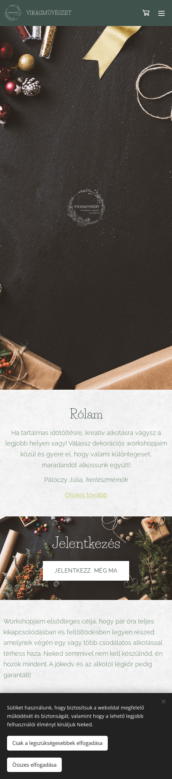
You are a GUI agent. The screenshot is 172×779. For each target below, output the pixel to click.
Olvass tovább (86, 494)
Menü (161, 13)
